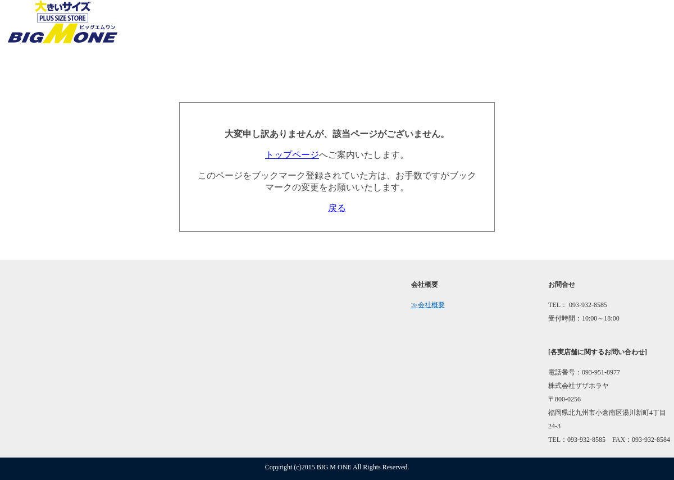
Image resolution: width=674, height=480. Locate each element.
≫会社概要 (428, 305)
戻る (337, 208)
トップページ (292, 154)
